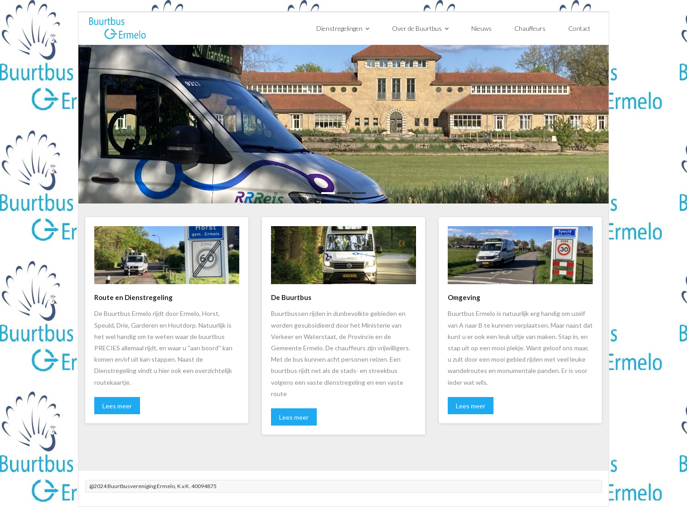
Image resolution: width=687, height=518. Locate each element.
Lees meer (117, 406)
